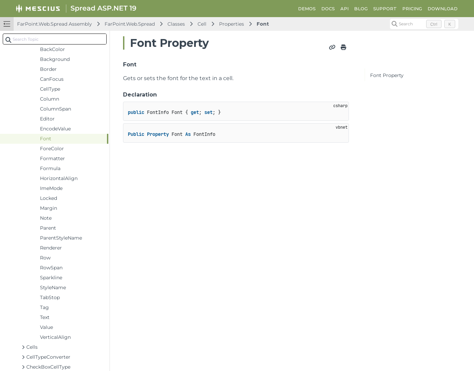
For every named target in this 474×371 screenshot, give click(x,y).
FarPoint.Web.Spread (130, 24)
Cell (202, 24)
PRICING (412, 8)
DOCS (328, 8)
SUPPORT (385, 8)
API (344, 8)
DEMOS (307, 8)
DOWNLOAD (443, 8)
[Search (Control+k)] (424, 24)
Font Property (387, 75)
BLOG (361, 8)
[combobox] (55, 39)
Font (263, 24)
